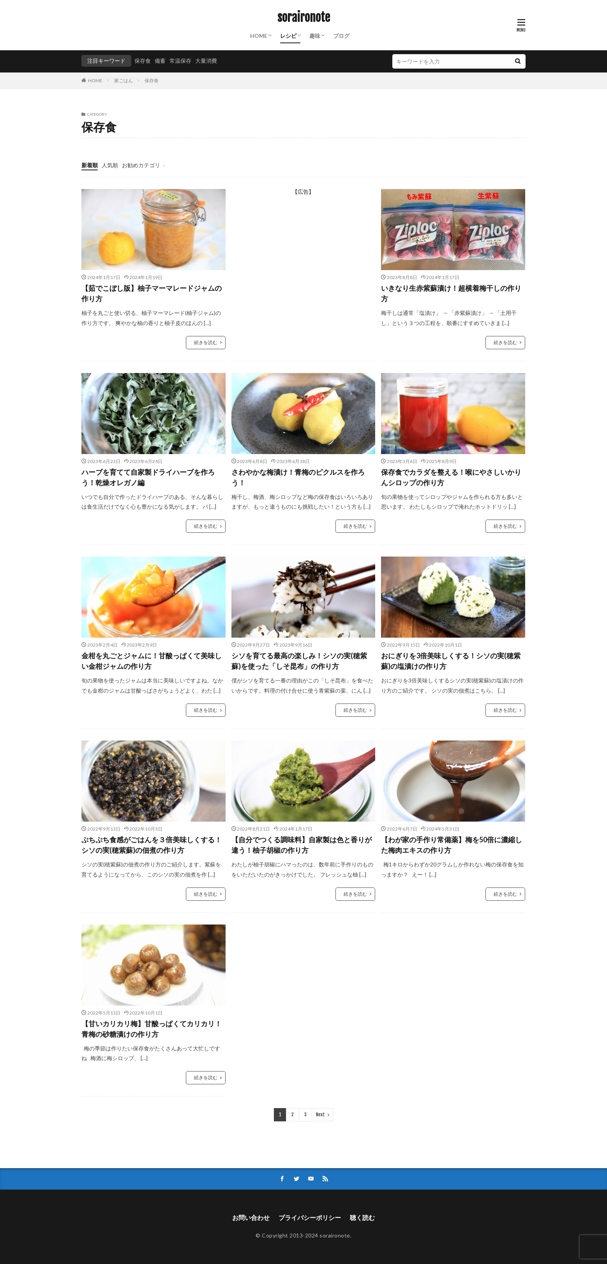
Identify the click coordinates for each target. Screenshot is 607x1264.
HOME (258, 35)
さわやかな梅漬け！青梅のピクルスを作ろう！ (298, 477)
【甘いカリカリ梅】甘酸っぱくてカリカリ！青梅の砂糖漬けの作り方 (151, 1028)
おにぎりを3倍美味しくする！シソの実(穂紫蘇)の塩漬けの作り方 (451, 660)
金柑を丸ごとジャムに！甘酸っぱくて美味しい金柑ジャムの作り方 (151, 660)
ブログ (341, 35)
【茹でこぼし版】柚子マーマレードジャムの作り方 (151, 293)
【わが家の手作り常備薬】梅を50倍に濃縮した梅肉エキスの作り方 (451, 844)
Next (320, 1114)
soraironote (303, 17)
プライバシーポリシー (310, 1217)
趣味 (314, 35)
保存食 (142, 60)
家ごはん (123, 80)
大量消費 (206, 60)
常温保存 (180, 60)
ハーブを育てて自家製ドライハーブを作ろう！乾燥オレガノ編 (148, 477)
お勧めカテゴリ (141, 165)
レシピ (288, 35)
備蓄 (160, 60)
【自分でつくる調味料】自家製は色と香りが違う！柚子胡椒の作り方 (301, 844)
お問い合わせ (251, 1217)
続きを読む (205, 342)
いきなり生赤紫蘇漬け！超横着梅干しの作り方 (451, 293)
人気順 (110, 165)
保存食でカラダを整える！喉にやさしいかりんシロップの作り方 (451, 477)
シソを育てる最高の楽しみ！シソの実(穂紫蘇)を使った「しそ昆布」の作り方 (299, 660)
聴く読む (362, 1217)
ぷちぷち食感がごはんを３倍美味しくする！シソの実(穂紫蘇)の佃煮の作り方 (151, 844)
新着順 (89, 165)
